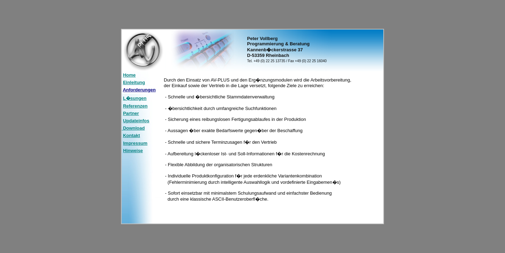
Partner (131, 113)
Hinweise (133, 150)
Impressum (135, 143)
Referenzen (135, 106)
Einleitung (134, 82)
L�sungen (135, 98)
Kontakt (131, 135)
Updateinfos (136, 120)
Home (129, 75)
